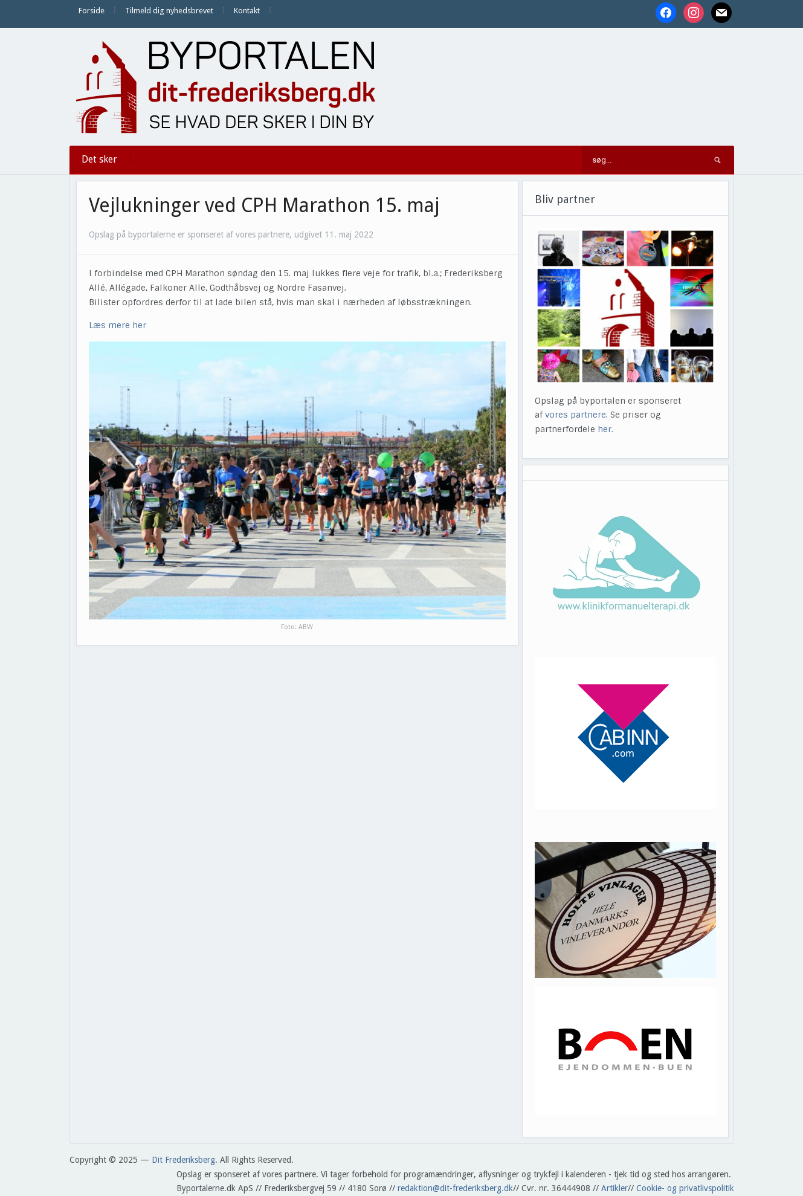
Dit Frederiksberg (183, 1160)
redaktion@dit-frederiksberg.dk (455, 1188)
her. (605, 429)
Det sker (99, 159)
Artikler (614, 1188)
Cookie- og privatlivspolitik (685, 1188)
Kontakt (247, 10)
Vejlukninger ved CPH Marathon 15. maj (264, 205)
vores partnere (575, 414)
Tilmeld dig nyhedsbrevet (169, 10)
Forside (92, 10)
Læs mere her (117, 325)
